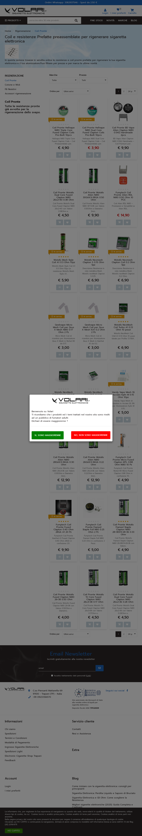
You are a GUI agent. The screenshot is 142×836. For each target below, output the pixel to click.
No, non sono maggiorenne (90, 435)
